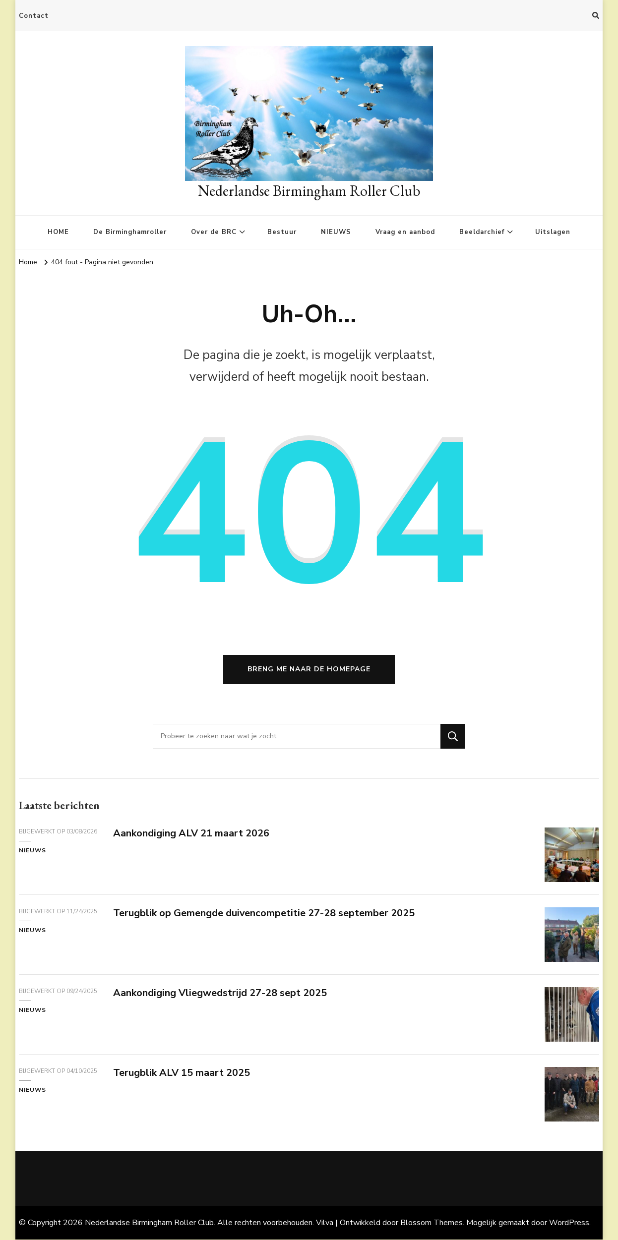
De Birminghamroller (130, 232)
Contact (34, 15)
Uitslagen (552, 232)
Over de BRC (214, 232)
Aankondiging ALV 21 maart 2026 (191, 833)
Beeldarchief (481, 232)
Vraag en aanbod (405, 232)
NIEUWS (336, 232)
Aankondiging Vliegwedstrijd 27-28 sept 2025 (220, 993)
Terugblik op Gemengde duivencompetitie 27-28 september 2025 (264, 913)
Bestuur (282, 232)
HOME (58, 232)
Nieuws (32, 851)
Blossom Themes (431, 1223)
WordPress (569, 1223)
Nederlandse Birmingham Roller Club (309, 190)
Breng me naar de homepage (309, 670)
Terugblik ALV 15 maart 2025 (181, 1073)
